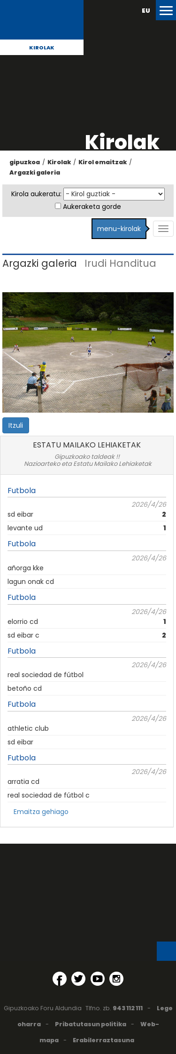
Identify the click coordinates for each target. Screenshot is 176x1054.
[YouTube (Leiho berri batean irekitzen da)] (98, 979)
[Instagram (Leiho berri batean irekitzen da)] (116, 979)
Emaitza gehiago (41, 811)
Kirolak (41, 47)
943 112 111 (128, 1008)
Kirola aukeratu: (36, 194)
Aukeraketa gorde (92, 206)
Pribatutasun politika (90, 1024)
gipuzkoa (24, 162)
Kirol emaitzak (102, 162)
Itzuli (15, 425)
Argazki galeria (34, 172)
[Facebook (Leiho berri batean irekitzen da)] (60, 979)
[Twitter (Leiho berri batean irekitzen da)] (78, 979)
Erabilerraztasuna (103, 1040)
